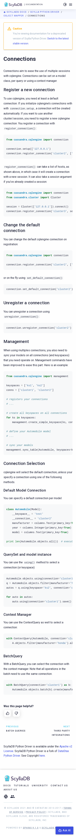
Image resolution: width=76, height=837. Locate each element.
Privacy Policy (36, 812)
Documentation (34, 4)
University (40, 785)
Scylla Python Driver (45, 12)
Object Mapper (14, 15)
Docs (7, 785)
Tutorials (21, 785)
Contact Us (59, 785)
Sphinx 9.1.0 (31, 828)
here (42, 755)
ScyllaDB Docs (15, 12)
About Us (10, 789)
